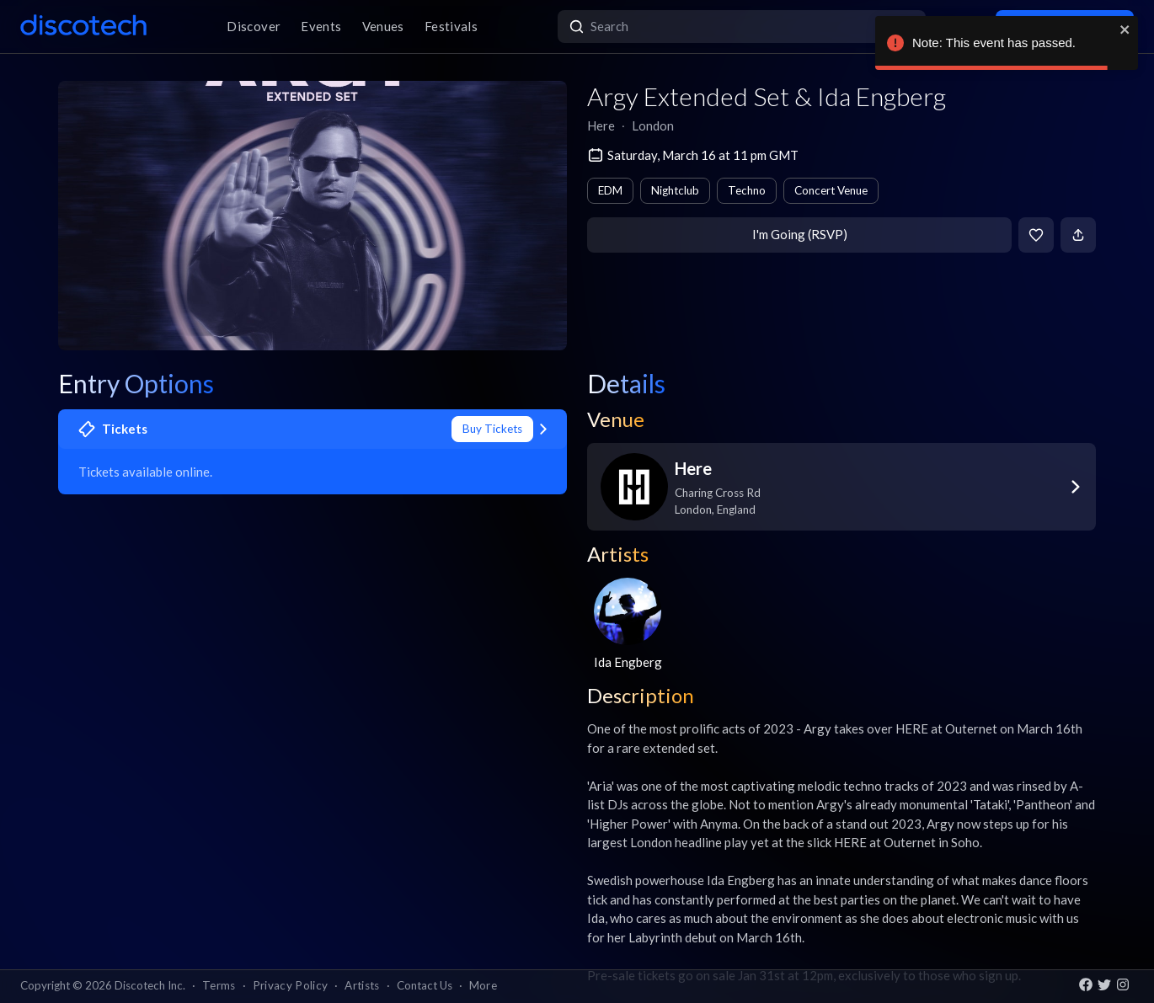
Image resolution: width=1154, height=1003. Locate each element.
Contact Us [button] (424, 985)
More (483, 985)
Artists (362, 985)
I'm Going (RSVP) (799, 234)
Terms (219, 985)
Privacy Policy (291, 985)
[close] (1125, 29)
